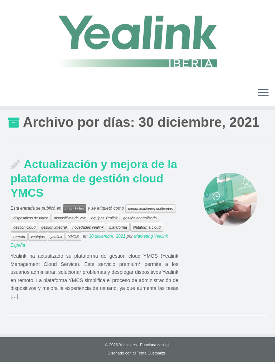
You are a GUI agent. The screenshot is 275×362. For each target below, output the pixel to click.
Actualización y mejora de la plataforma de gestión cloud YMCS (93, 178)
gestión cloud (24, 227)
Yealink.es (128, 345)
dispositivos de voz (70, 218)
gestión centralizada (139, 218)
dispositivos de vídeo (30, 218)
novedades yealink (87, 227)
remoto (19, 236)
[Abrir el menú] (263, 93)
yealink (56, 236)
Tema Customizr (151, 353)
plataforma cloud (147, 227)
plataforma (118, 227)
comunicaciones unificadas (150, 208)
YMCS (73, 236)
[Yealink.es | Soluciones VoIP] (137, 41)
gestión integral (54, 227)
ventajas (38, 236)
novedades (75, 208)
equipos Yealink (104, 218)
